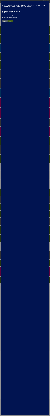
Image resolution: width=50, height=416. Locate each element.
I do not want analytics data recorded (11, 12)
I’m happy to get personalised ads (10, 17)
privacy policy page (27, 6)
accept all (10, 21)
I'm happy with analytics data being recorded (13, 11)
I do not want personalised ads (10, 18)
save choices (5, 21)
